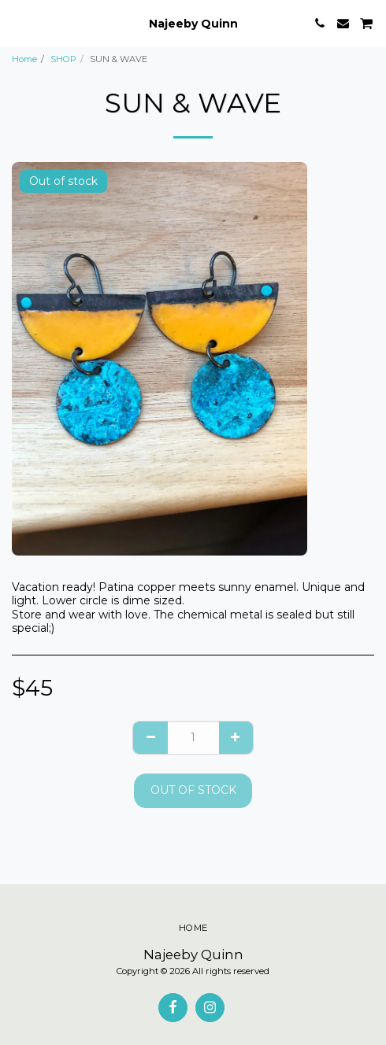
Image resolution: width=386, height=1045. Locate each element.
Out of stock (193, 790)
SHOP (63, 59)
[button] (17, 23)
